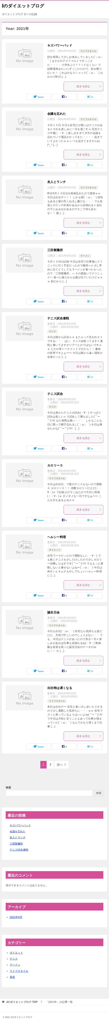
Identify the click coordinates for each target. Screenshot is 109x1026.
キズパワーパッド (59, 45)
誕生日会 (53, 612)
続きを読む (89, 86)
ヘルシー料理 (56, 537)
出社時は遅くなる (59, 688)
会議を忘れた (56, 113)
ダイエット (54, 550)
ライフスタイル (88, 51)
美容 (12, 977)
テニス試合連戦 (58, 318)
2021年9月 (16, 917)
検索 (8, 787)
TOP (21, 1001)
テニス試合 (55, 393)
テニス (52, 331)
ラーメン (85, 256)
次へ (60, 764)
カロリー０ (55, 465)
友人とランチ (56, 181)
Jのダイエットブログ (23, 5)
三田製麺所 (55, 250)
